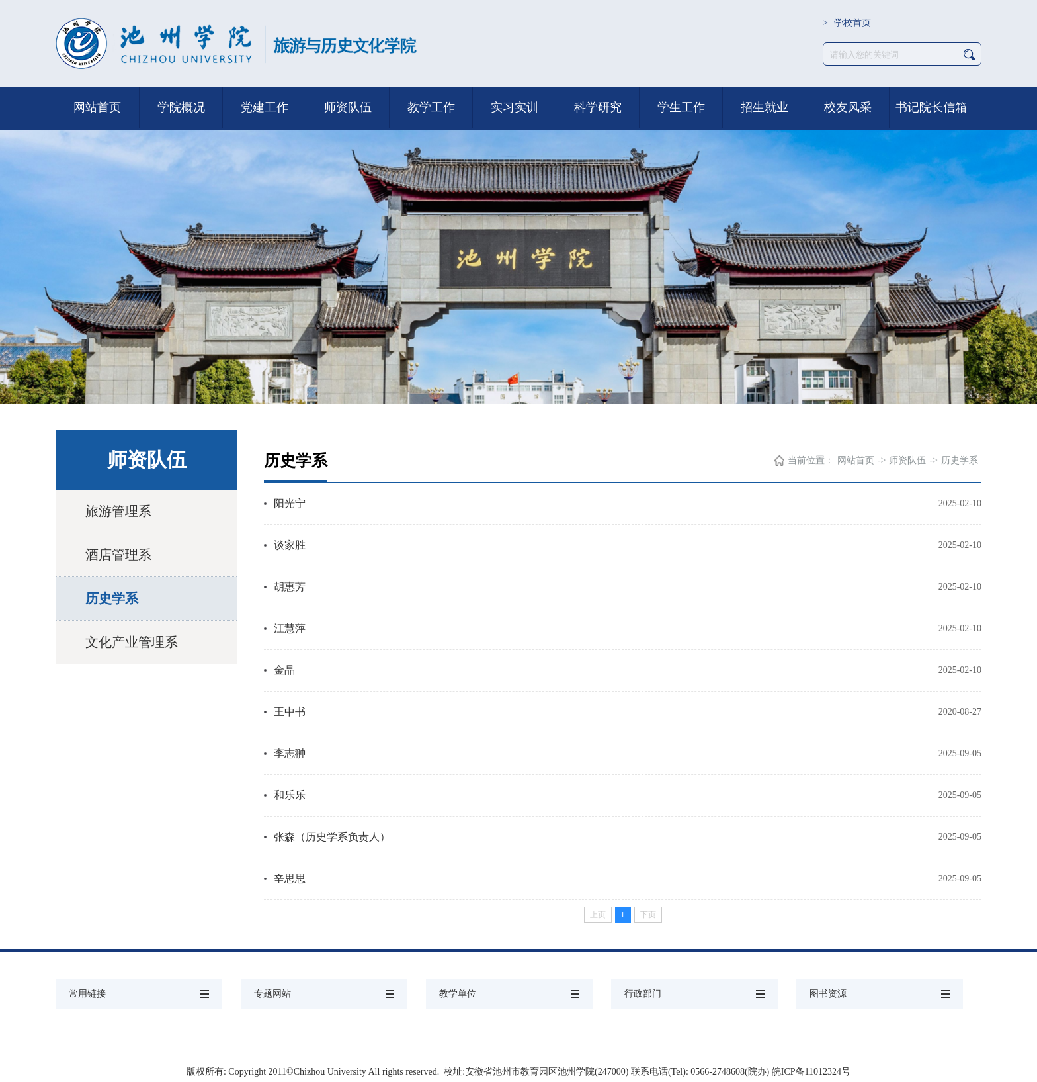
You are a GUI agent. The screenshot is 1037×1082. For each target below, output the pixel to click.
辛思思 (290, 878)
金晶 (284, 670)
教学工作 (431, 107)
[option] (518, 241)
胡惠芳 (290, 586)
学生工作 (681, 107)
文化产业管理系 (131, 642)
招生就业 (764, 107)
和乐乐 (290, 795)
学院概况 (181, 107)
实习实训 (514, 107)
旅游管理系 (118, 511)
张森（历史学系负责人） (332, 836)
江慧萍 (290, 628)
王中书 (290, 711)
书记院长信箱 (931, 107)
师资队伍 (348, 107)
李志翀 (290, 753)
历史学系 (111, 598)
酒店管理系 (118, 554)
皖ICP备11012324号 (811, 1072)
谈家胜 (290, 545)
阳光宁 (290, 503)
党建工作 (264, 107)
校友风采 (848, 107)
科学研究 (598, 107)
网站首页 (97, 107)
